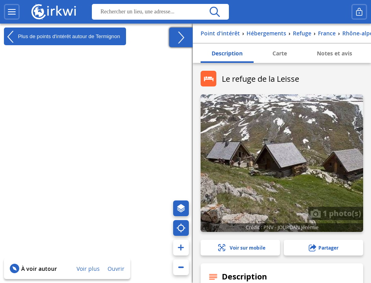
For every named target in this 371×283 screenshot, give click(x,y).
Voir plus (88, 268)
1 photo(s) (335, 213)
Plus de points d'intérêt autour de (62, 36)
